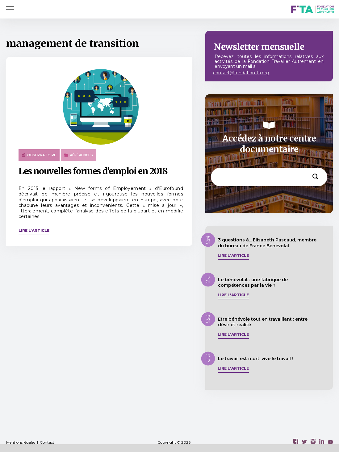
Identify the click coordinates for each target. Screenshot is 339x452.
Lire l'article (233, 255)
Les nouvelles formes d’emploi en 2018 (93, 171)
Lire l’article (34, 230)
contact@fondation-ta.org (241, 73)
